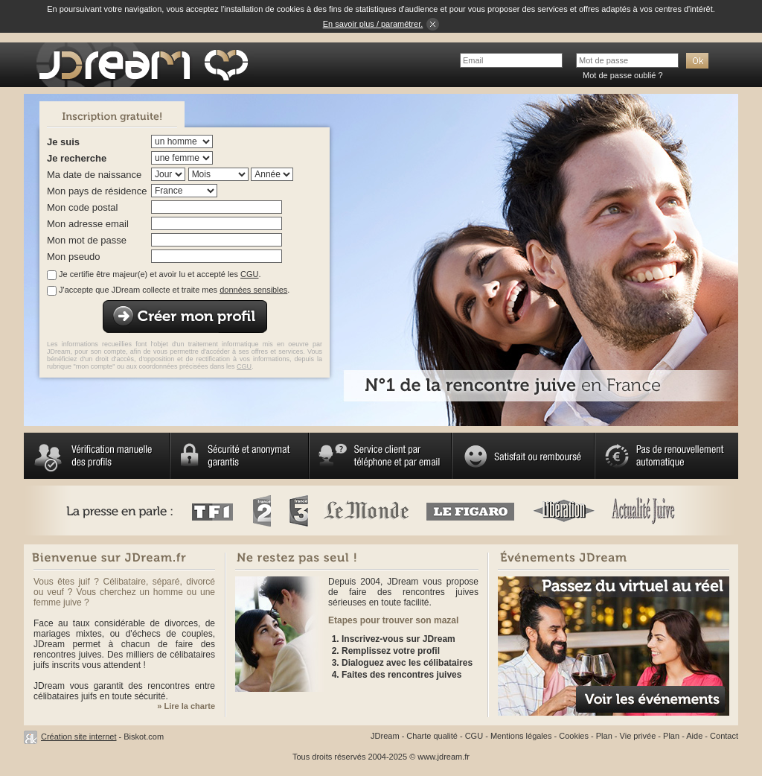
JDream (385, 735)
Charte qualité (432, 735)
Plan (604, 735)
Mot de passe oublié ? (623, 75)
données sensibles (253, 289)
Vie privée (638, 735)
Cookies (574, 735)
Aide (694, 735)
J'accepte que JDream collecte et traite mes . (174, 289)
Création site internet (79, 736)
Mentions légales (521, 735)
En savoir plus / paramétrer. (373, 23)
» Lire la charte (186, 706)
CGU (249, 274)
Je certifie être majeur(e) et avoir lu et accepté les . (159, 274)
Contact (724, 735)
